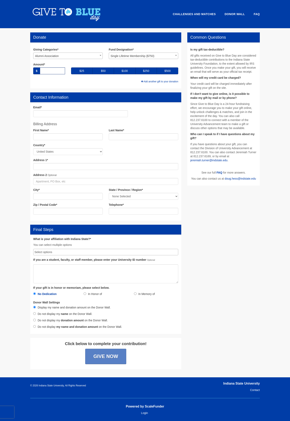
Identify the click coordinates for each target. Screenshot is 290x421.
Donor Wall (235, 14)
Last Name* (116, 130)
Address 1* (40, 160)
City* (36, 189)
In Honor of (93, 294)
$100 (124, 70)
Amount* (39, 64)
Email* (37, 107)
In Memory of (144, 294)
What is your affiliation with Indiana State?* (62, 239)
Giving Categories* (45, 49)
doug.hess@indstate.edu (240, 178)
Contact (255, 390)
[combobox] (68, 56)
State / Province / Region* (126, 189)
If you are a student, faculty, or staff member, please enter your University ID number (89, 259)
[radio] (55, 295)
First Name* (41, 130)
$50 (103, 70)
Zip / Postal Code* (45, 204)
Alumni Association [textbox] (47, 56)
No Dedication (45, 294)
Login (144, 413)
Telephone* (116, 204)
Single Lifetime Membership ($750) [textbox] (132, 56)
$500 (167, 70)
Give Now (105, 356)
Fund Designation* (121, 49)
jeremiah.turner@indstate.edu (209, 160)
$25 (82, 70)
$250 (146, 70)
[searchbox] (105, 252)
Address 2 (40, 175)
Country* (39, 145)
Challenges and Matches (194, 14)
